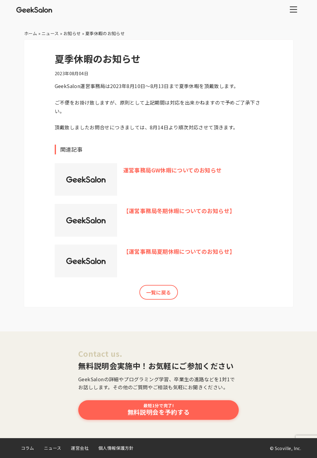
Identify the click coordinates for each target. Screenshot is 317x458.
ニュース (52, 448)
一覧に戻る (158, 292)
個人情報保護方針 (116, 448)
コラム (27, 448)
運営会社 (80, 448)
